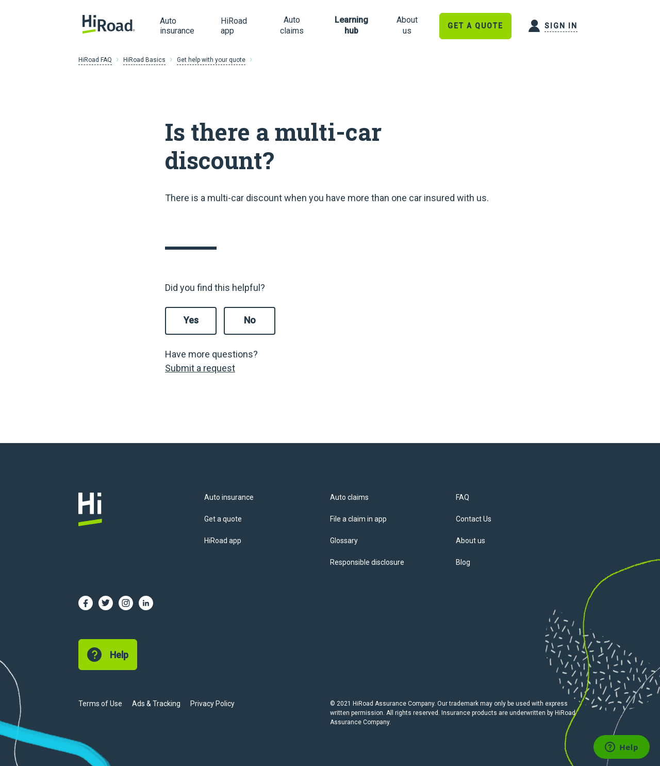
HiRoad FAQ (95, 59)
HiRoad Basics (144, 59)
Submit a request (200, 368)
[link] (292, 25)
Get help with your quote (211, 59)
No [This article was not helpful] (250, 320)
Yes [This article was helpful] (191, 320)
